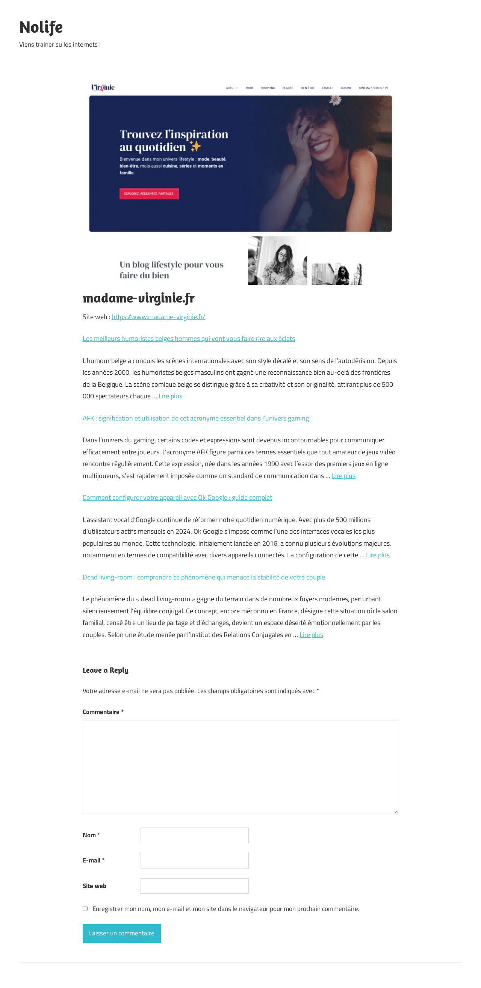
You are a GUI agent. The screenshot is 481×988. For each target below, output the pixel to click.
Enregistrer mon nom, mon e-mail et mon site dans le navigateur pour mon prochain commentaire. (226, 909)
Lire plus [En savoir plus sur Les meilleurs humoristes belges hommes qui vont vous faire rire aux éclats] (170, 396)
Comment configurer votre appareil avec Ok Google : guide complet (177, 497)
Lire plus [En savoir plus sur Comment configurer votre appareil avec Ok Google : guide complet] (378, 555)
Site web (94, 886)
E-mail (94, 860)
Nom (91, 835)
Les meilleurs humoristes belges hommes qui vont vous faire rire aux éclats (189, 338)
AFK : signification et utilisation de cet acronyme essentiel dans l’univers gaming (196, 418)
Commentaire (103, 712)
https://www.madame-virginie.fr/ (158, 317)
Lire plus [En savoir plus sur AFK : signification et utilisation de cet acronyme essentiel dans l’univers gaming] (343, 476)
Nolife (41, 27)
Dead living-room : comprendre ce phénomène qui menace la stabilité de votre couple (204, 577)
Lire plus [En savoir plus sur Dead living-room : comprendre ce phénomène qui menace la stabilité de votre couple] (311, 634)
